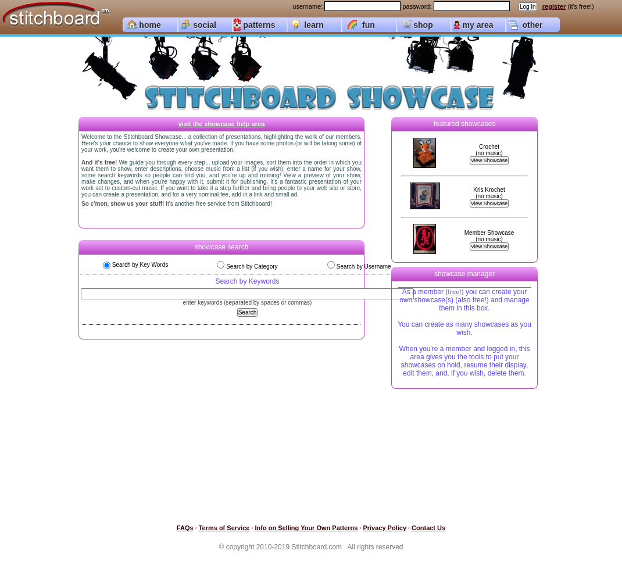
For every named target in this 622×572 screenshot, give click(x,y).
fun (368, 25)
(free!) (454, 291)
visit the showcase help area (221, 123)
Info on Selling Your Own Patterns (306, 527)
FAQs (185, 527)
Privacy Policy (384, 527)
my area (478, 25)
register (554, 6)
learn (313, 25)
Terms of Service (224, 527)
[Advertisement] (458, 459)
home (149, 25)
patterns (259, 25)
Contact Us (428, 527)
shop (422, 25)
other (533, 25)
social (204, 25)
